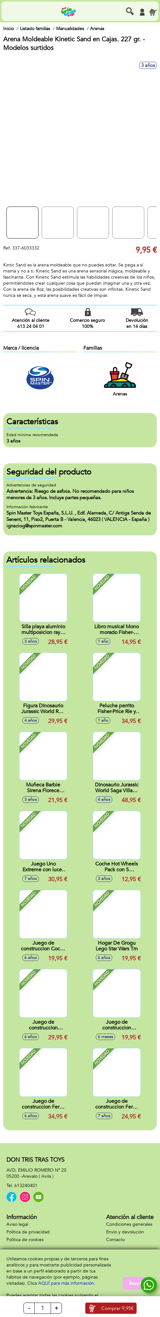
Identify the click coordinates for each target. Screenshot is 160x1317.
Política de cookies (25, 1240)
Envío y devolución (125, 1232)
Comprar (117, 1308)
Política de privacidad (28, 1232)
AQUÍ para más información (66, 1283)
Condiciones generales (129, 1224)
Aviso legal (17, 1224)
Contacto (115, 1240)
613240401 (26, 1186)
